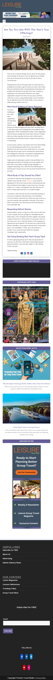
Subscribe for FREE (10, 550)
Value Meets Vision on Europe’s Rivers (26, 427)
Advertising (7, 558)
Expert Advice (26, 36)
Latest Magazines (10, 580)
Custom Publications (11, 584)
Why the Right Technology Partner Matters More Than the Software (26, 384)
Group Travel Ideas (10, 593)
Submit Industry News (12, 563)
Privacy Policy (41, 678)
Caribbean (30, 181)
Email (5, 619)
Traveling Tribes (9, 588)
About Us (6, 554)
